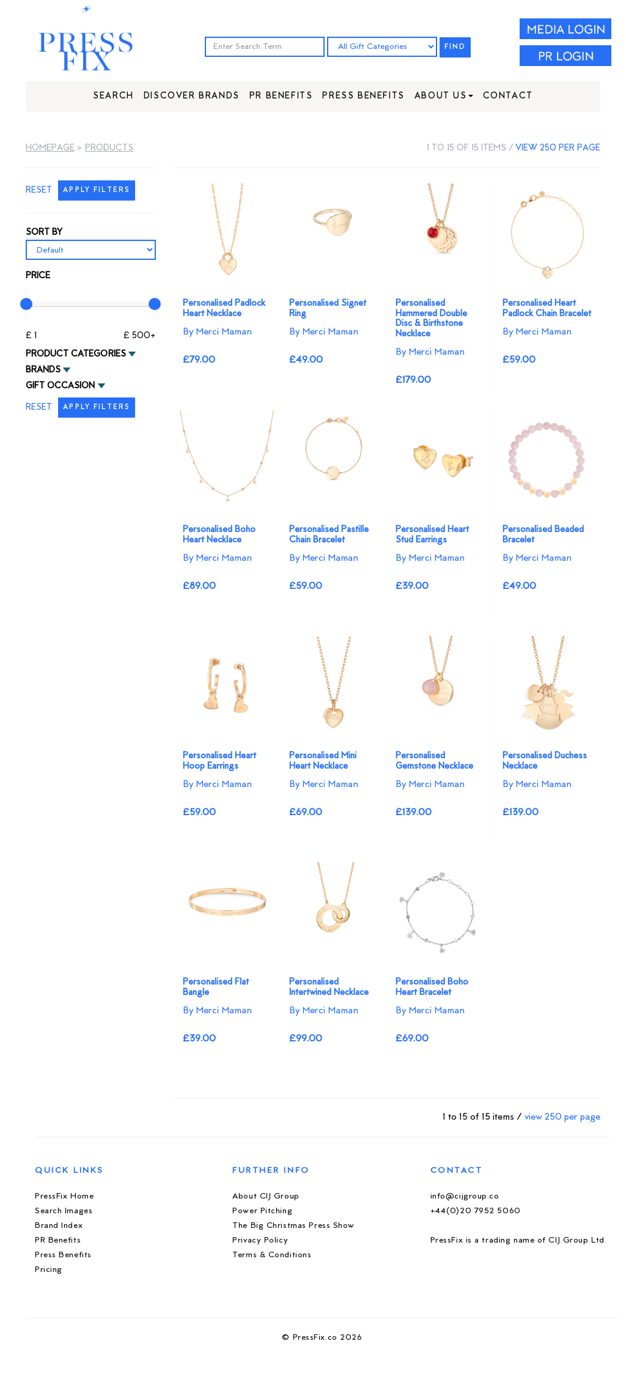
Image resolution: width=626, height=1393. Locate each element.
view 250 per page (557, 148)
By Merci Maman (217, 332)
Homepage (50, 148)
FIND (455, 47)
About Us (443, 96)
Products (109, 148)
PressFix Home (64, 1196)
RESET (39, 190)
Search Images (63, 1211)
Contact (508, 96)
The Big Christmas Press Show (293, 1226)
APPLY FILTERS (96, 190)
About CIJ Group (265, 1196)
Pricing (48, 1270)
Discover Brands (192, 96)
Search (113, 96)
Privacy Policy (260, 1240)
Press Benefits (363, 96)
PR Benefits (281, 96)
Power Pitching (262, 1211)
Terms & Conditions (271, 1255)
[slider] (26, 304)
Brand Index (59, 1226)
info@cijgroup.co (464, 1196)
